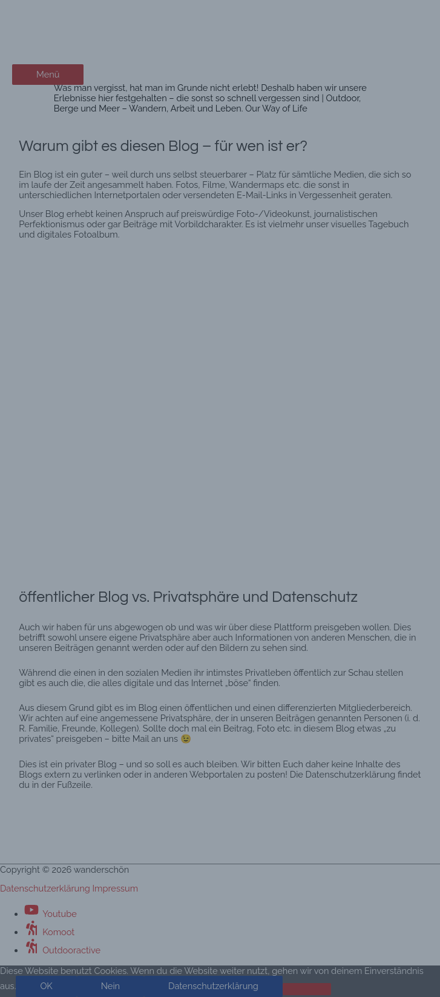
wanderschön (67, 22)
